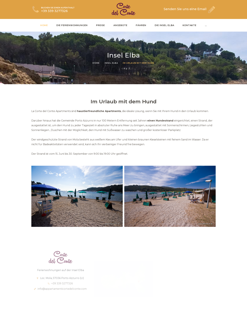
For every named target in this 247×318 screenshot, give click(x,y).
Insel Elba (111, 63)
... (206, 25)
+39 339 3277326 (54, 11)
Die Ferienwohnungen (72, 25)
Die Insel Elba (164, 25)
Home (44, 25)
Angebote (120, 25)
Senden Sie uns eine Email (185, 9)
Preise (100, 25)
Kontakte (189, 25)
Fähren (141, 25)
